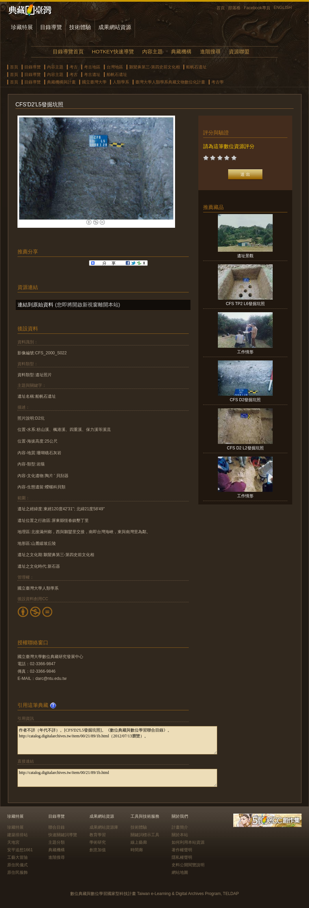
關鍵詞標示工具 (145, 834)
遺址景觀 (245, 255)
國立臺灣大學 (94, 82)
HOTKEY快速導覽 (113, 51)
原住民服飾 (17, 872)
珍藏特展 (22, 27)
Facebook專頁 (257, 7)
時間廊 (137, 849)
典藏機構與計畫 (61, 82)
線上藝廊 (139, 842)
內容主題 (152, 51)
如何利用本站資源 (188, 842)
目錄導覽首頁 (68, 51)
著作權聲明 (182, 849)
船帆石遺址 (196, 67)
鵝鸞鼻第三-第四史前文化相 (154, 67)
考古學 (217, 82)
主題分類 (56, 842)
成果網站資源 (114, 27)
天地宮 (13, 842)
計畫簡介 (180, 827)
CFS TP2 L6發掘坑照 (245, 303)
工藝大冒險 (17, 857)
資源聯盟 (239, 51)
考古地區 (92, 67)
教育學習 (97, 834)
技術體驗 (80, 27)
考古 (74, 67)
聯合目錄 (56, 827)
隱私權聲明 (182, 857)
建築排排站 (17, 834)
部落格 (234, 7)
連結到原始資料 (35, 304)
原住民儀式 (17, 865)
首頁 (221, 7)
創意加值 (97, 849)
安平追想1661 (20, 849)
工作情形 (245, 352)
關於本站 (180, 834)
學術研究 (97, 842)
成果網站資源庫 (103, 827)
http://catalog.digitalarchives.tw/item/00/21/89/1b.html (117, 778)
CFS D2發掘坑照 (245, 399)
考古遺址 (92, 74)
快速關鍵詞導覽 (62, 834)
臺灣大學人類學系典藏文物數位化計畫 (170, 82)
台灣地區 (115, 67)
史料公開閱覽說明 (188, 865)
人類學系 (121, 82)
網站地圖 (180, 872)
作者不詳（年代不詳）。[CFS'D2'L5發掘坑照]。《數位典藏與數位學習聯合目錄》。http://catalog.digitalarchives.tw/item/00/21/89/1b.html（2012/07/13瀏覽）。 (117, 740)
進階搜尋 (210, 51)
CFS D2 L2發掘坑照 (245, 448)
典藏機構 (181, 51)
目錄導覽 (51, 27)
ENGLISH (283, 7)
